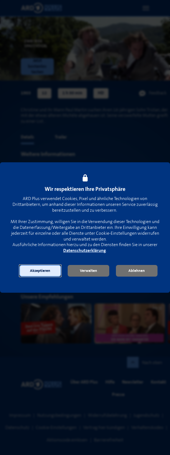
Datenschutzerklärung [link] (84, 250)
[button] (40, 271)
